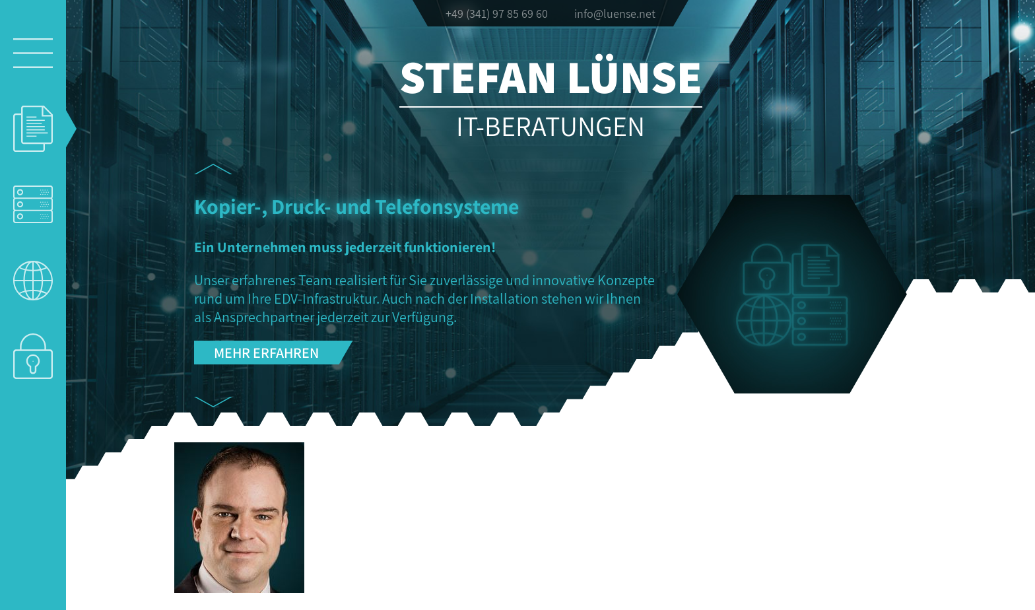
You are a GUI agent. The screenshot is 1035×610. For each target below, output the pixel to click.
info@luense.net (614, 13)
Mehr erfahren (266, 352)
